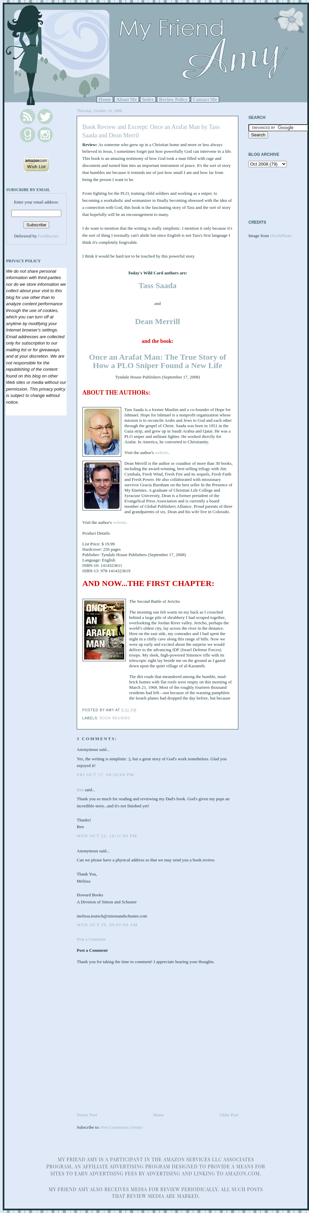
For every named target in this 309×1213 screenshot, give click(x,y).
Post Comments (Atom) (122, 1127)
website (161, 452)
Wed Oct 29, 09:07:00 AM (107, 924)
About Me (126, 99)
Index (148, 99)
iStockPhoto (280, 235)
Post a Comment (91, 939)
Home (105, 99)
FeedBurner (48, 235)
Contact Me (205, 99)
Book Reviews (115, 718)
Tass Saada (157, 285)
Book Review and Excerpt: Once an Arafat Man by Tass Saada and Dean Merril (151, 131)
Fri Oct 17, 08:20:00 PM (105, 774)
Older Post (229, 1114)
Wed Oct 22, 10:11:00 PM (107, 835)
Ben (80, 789)
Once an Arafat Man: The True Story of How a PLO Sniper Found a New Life (157, 361)
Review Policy (173, 99)
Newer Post (87, 1114)
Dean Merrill (157, 321)
